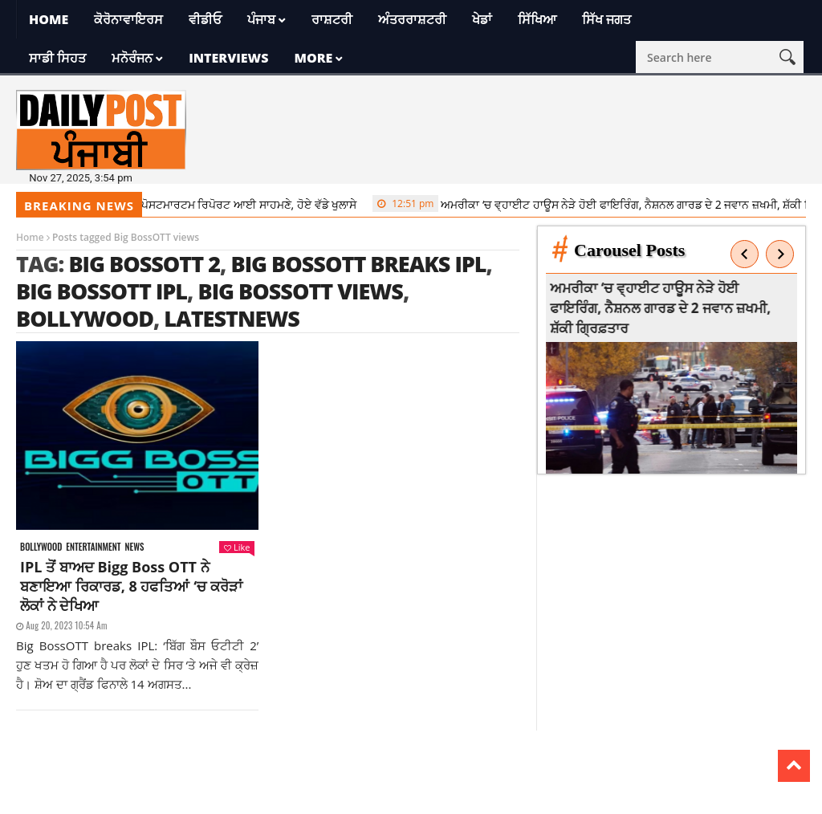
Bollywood (84, 318)
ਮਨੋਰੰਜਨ (132, 58)
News (134, 547)
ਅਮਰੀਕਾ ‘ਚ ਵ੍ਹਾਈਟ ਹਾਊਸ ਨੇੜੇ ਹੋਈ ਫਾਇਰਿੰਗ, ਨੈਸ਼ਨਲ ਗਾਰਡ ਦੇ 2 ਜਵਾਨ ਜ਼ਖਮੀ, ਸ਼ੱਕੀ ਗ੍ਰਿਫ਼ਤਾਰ (665, 308)
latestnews (231, 318)
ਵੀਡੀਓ (205, 19)
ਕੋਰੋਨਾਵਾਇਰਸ (128, 19)
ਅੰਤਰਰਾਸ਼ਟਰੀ (412, 19)
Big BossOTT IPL (101, 291)
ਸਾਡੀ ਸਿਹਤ (57, 58)
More (313, 58)
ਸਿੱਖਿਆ (537, 19)
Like (237, 547)
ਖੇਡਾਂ (482, 19)
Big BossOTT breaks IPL (358, 264)
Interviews (228, 58)
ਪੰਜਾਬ (261, 19)
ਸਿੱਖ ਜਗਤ (606, 19)
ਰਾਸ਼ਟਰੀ (331, 19)
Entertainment (93, 547)
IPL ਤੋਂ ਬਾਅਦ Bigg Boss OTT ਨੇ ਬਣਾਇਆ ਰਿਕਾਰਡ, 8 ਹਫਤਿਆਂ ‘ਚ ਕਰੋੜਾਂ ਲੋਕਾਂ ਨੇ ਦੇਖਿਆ (131, 586)
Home (48, 19)
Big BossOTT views (300, 291)
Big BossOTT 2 (144, 264)
